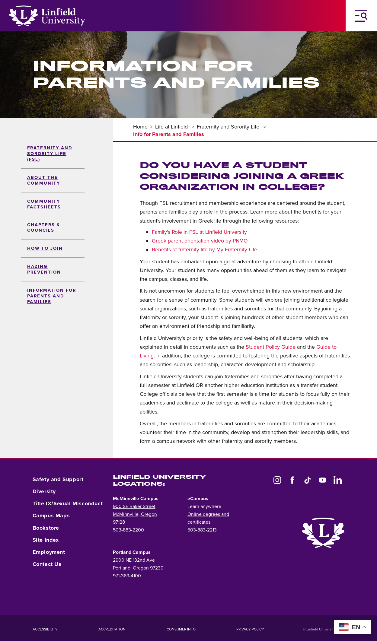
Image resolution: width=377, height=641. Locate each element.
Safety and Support (58, 479)
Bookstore (46, 528)
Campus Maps (51, 515)
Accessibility (45, 629)
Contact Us (47, 564)
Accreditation (112, 629)
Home (140, 126)
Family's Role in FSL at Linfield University (199, 232)
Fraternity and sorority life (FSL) (49, 153)
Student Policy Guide (271, 347)
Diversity (44, 491)
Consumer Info (181, 629)
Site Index (46, 540)
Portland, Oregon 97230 (138, 568)
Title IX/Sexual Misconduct (68, 503)
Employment (49, 552)
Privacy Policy (250, 629)
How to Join (45, 248)
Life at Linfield (172, 126)
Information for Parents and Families (51, 296)
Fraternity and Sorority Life (229, 126)
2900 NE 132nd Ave (134, 560)
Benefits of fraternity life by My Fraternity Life (204, 249)
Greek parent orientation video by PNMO (200, 241)
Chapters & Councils (43, 227)
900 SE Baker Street (134, 506)
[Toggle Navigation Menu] (361, 15)
